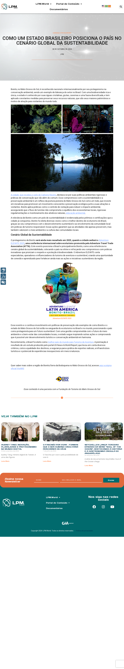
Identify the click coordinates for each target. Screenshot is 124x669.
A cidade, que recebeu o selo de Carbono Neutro (33, 195)
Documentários (59, 9)
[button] (121, 7)
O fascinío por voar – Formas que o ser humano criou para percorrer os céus (60, 447)
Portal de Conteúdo (69, 4)
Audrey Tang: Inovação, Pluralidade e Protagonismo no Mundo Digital (19, 447)
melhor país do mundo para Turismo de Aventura (71, 342)
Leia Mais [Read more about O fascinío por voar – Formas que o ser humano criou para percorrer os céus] (47, 461)
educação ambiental (75, 213)
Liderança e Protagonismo (62, 33)
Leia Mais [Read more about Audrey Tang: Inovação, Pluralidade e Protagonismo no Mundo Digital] (5, 461)
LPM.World (43, 4)
